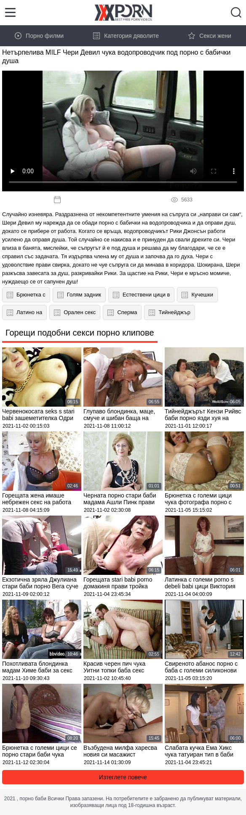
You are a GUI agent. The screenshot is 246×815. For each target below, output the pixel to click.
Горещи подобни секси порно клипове (79, 332)
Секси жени (209, 35)
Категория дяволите (126, 35)
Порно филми (39, 35)
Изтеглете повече (123, 777)
